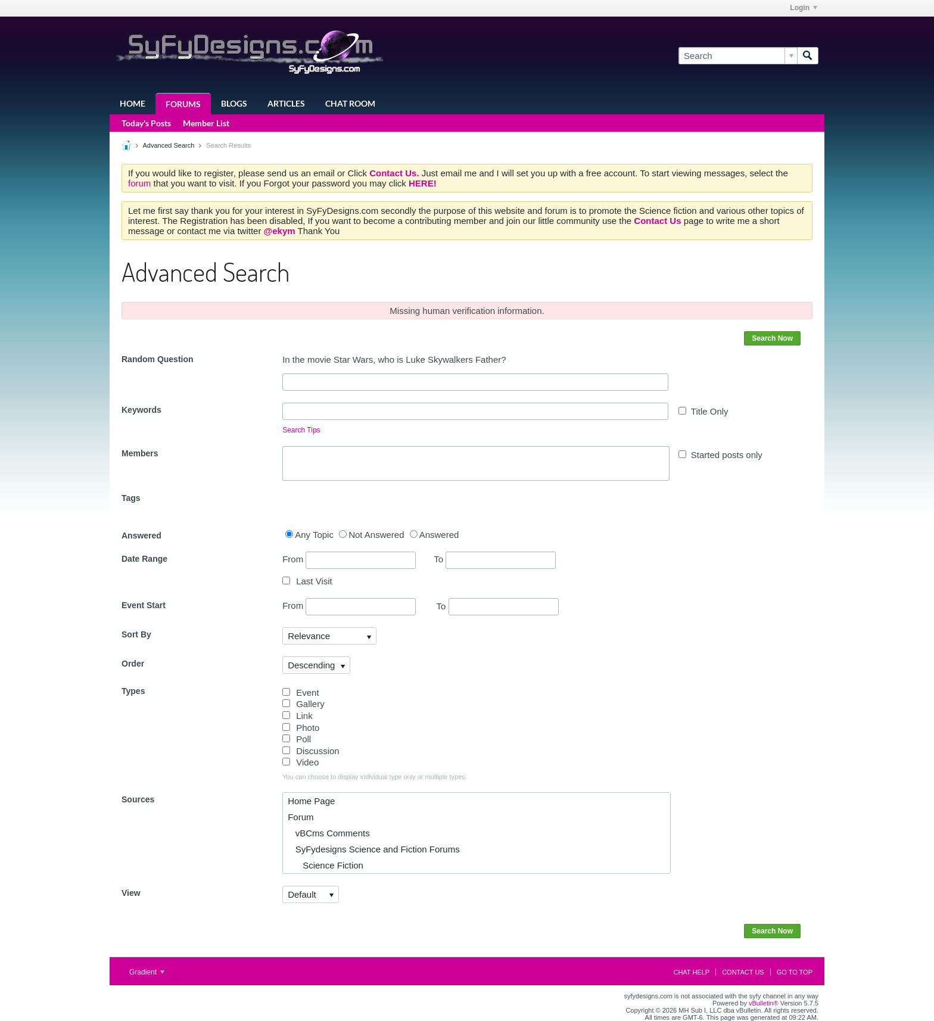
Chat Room (350, 103)
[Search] (737, 55)
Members (140, 453)
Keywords (141, 410)
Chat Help (691, 972)
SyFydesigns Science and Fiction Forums (373, 849)
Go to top (794, 972)
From (349, 560)
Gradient (146, 972)
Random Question (158, 359)
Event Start (144, 605)
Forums (183, 104)
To (495, 559)
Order (133, 663)
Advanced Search (168, 145)
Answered (141, 535)
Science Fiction (325, 865)
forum (141, 183)
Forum (300, 817)
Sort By (136, 634)
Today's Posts (146, 123)
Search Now (772, 338)
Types (133, 691)
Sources (138, 799)
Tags (131, 498)
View (131, 893)
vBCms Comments (329, 833)
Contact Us (743, 972)
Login (803, 8)
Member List (206, 123)
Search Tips (301, 430)
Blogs (234, 103)
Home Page (311, 801)
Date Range (144, 559)
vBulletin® (764, 1003)
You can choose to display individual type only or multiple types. (374, 776)
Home (132, 103)
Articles (286, 103)
